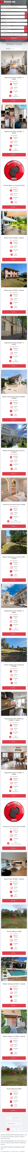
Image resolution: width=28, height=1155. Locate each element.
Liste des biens (14, 1151)
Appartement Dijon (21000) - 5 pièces (14, 343)
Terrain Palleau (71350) (14, 931)
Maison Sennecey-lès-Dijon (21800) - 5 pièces (14, 397)
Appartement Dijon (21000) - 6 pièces (14, 611)
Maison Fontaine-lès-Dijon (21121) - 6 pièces (14, 451)
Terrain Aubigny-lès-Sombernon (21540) (14, 665)
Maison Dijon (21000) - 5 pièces (14, 879)
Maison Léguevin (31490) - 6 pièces (14, 1036)
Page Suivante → (12, 1123)
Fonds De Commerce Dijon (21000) (14, 504)
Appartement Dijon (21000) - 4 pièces (14, 78)
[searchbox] (14, 6)
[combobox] (14, 7)
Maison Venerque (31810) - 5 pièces (14, 984)
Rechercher (14, 38)
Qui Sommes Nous (5, 1151)
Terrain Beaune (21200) (14, 1089)
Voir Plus (14, 100)
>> (20, 1123)
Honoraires (22, 1151)
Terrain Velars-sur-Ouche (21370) (14, 185)
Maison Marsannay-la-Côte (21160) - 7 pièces (14, 557)
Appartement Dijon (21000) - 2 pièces (14, 132)
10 (19, 1129)
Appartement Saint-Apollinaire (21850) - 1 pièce (14, 719)
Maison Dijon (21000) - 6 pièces (14, 238)
